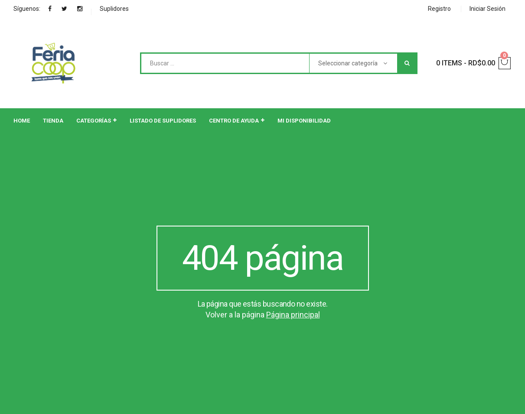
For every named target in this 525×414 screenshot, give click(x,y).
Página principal (293, 314)
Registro (439, 8)
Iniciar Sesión (487, 8)
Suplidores (114, 8)
